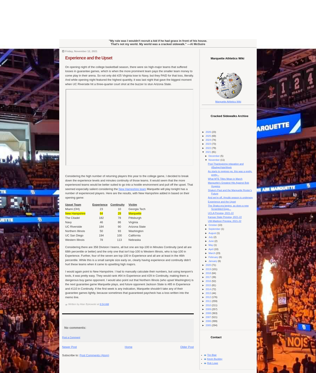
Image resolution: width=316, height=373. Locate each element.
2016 (209, 281)
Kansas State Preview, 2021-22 (225, 217)
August (212, 233)
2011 (209, 301)
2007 (209, 317)
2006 (209, 321)
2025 (209, 136)
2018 (209, 273)
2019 (209, 269)
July (211, 237)
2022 (209, 148)
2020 (209, 265)
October (213, 225)
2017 (209, 277)
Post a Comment (71, 337)
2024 (209, 140)
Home (129, 347)
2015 (209, 285)
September (214, 229)
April (211, 249)
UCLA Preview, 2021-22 (221, 213)
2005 (209, 325)
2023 (209, 144)
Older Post (187, 347)
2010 (209, 305)
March (212, 253)
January (213, 261)
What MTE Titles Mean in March (225, 178)
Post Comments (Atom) (94, 355)
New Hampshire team (132, 189)
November (214, 160)
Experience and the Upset (88, 57)
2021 (209, 152)
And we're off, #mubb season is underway (230, 197)
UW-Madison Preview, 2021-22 (224, 221)
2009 (209, 309)
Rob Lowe (212, 363)
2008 (209, 313)
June (211, 241)
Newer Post (69, 347)
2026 (209, 132)
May (211, 245)
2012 (209, 297)
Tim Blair (212, 355)
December (214, 156)
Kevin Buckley (214, 359)
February (213, 257)
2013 (209, 293)
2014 (209, 289)
